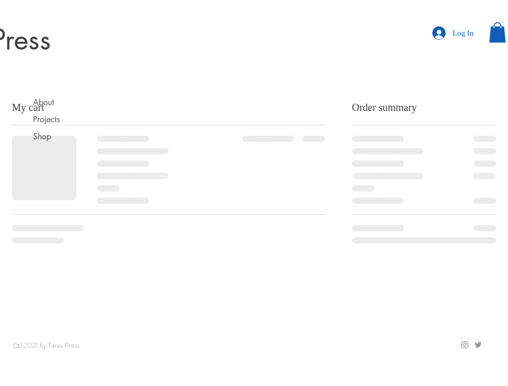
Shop (42, 136)
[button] (497, 32)
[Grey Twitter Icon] (478, 344)
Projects (46, 119)
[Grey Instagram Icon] (464, 344)
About (43, 102)
